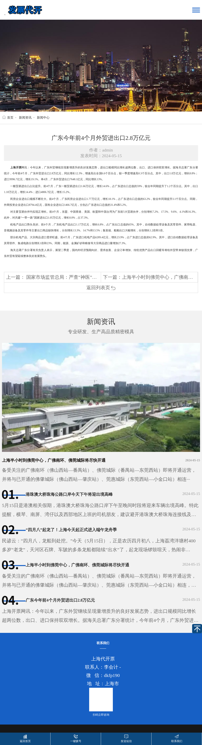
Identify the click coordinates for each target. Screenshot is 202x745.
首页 (10, 117)
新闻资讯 (25, 117)
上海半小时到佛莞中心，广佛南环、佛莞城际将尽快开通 (66, 460)
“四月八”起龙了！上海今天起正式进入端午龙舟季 (82, 532)
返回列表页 (101, 287)
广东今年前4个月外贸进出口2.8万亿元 (69, 605)
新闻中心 (43, 117)
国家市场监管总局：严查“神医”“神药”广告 (70, 277)
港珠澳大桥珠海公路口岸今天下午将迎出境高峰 (79, 495)
